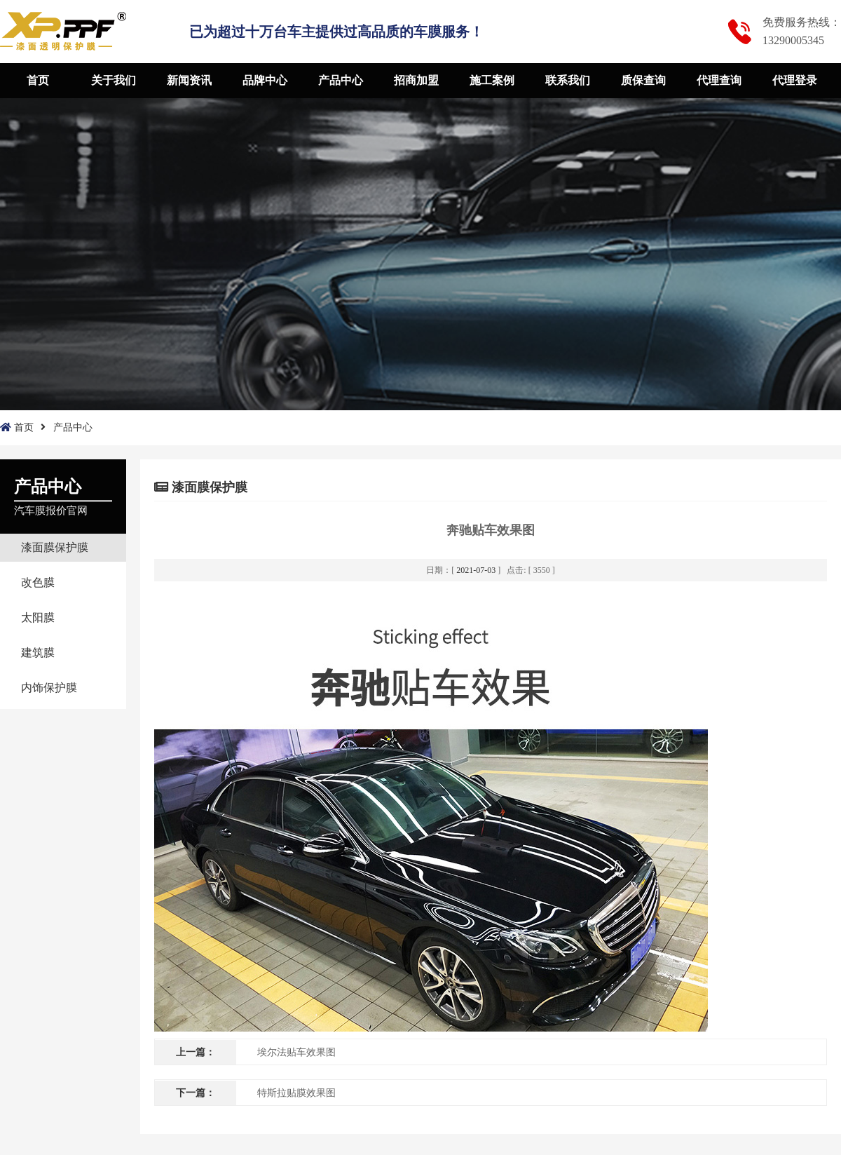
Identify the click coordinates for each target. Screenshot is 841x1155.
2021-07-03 (475, 570)
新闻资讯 (189, 80)
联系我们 (567, 80)
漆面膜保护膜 (54, 547)
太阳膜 (38, 617)
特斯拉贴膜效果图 (296, 1093)
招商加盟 (416, 80)
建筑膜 (38, 652)
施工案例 (492, 80)
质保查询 (643, 80)
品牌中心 (264, 80)
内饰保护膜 (49, 688)
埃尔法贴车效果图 (296, 1052)
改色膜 (38, 582)
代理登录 (794, 80)
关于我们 (113, 80)
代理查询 (719, 80)
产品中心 (340, 80)
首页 (38, 80)
